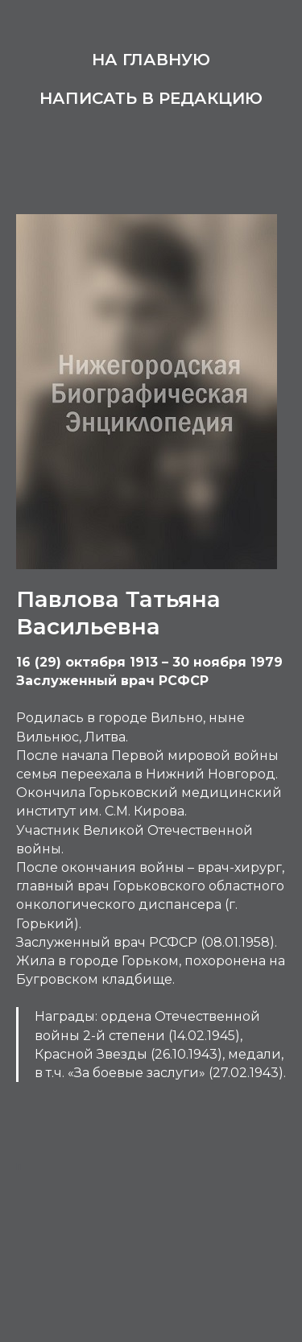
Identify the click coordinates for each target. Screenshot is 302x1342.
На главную (151, 59)
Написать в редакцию (151, 98)
